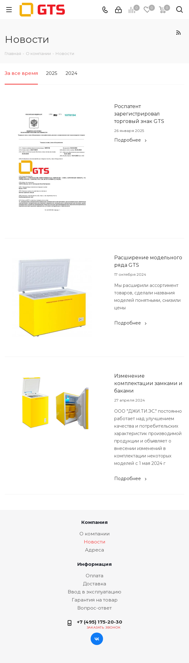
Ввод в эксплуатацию (94, 592)
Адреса (94, 550)
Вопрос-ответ (94, 608)
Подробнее (131, 140)
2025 (51, 73)
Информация (94, 564)
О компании (94, 534)
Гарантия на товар (95, 600)
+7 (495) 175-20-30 (99, 622)
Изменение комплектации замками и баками (148, 383)
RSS (178, 32)
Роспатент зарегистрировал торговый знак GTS (139, 113)
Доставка (94, 584)
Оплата (94, 576)
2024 (71, 73)
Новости (94, 542)
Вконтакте (97, 639)
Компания (94, 522)
